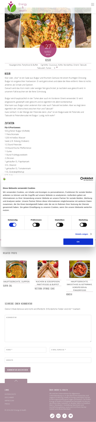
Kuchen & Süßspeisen (48, 281)
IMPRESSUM (9, 401)
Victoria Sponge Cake (44, 288)
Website (9, 360)
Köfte (60, 65)
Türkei (48, 68)
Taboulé (83, 65)
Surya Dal (7, 285)
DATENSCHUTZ (10, 394)
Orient (76, 65)
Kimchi (69, 294)
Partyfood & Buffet (30, 65)
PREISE (7, 404)
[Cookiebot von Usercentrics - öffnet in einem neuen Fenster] (82, 179)
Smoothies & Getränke (79, 284)
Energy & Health (20, 410)
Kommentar (11, 317)
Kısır (48, 60)
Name (9, 350)
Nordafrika (68, 65)
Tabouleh (41, 68)
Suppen (25, 281)
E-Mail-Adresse (58, 350)
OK (78, 242)
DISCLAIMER (9, 397)
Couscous (53, 65)
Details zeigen (81, 234)
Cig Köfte (44, 65)
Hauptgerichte (15, 65)
